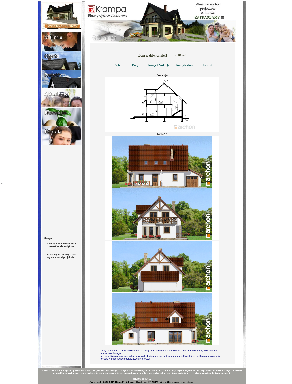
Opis (117, 65)
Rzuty (135, 65)
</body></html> (2, 183)
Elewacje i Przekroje (158, 65)
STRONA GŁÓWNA (142, 379)
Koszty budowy (184, 65)
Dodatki (207, 65)
